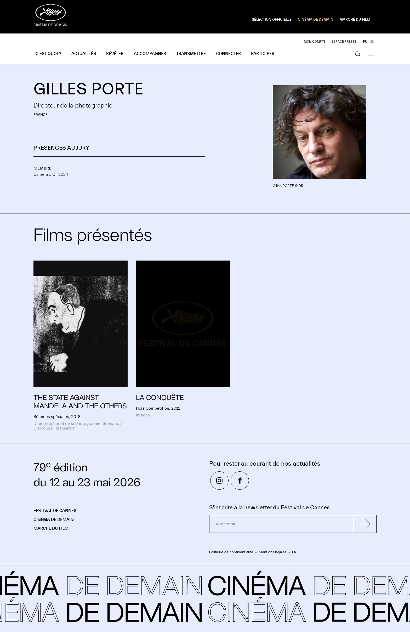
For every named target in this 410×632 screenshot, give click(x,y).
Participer (262, 53)
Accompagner (150, 53)
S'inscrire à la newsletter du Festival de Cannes (269, 507)
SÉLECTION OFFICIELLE (272, 20)
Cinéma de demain (53, 519)
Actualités (83, 53)
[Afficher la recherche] (358, 54)
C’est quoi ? (48, 53)
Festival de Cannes (54, 510)
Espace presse (344, 41)
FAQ (295, 552)
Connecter (228, 53)
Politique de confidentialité (231, 552)
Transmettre (191, 53)
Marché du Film (51, 528)
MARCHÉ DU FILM (354, 20)
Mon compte (315, 41)
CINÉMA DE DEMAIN (315, 20)
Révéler (114, 53)
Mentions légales (272, 552)
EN (372, 41)
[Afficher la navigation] (371, 54)
